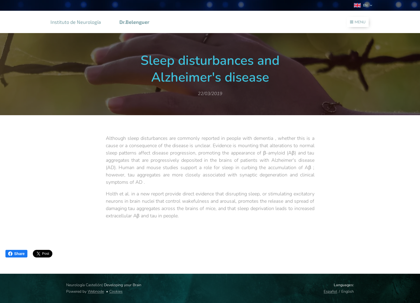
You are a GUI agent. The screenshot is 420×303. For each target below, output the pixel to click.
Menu (357, 22)
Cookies (116, 291)
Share (16, 254)
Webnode (96, 291)
